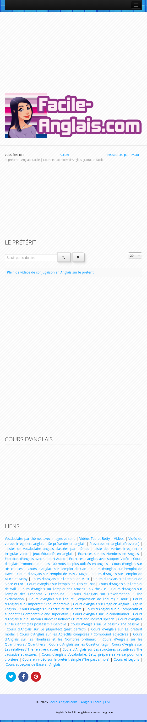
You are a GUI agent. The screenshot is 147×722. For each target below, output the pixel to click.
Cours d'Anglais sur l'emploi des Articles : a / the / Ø (64, 589)
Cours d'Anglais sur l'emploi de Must (60, 578)
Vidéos (119, 538)
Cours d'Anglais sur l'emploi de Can (57, 568)
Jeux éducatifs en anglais (53, 553)
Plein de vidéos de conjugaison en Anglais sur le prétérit (50, 272)
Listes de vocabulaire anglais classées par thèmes (48, 548)
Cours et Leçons (126, 659)
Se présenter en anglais (66, 543)
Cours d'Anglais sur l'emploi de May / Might (52, 573)
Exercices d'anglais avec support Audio (35, 558)
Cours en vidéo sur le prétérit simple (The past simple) (65, 659)
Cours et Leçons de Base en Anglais (33, 664)
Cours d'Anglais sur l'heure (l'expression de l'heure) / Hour (78, 599)
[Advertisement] (73, 50)
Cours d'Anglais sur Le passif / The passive (105, 624)
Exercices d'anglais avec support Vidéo (99, 558)
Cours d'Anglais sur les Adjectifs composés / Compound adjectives (74, 634)
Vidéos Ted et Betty (94, 538)
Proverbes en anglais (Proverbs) (114, 543)
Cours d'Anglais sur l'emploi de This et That (61, 584)
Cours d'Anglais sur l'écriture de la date (51, 609)
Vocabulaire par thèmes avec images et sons (40, 538)
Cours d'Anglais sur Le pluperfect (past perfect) (46, 629)
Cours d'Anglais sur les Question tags (78, 644)
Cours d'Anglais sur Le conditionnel (101, 614)
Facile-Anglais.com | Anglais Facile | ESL (79, 702)
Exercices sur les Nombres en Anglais (108, 553)
